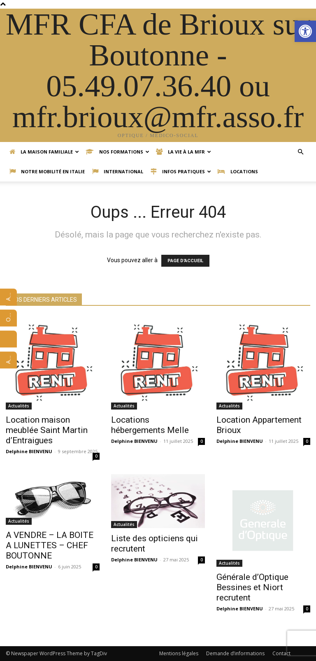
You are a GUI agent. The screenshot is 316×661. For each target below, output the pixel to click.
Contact (281, 653)
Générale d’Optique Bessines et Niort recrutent (252, 587)
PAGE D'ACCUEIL (185, 260)
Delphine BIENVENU (29, 451)
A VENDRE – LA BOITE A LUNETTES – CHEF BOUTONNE (49, 545)
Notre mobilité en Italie (47, 171)
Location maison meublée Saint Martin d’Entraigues (47, 430)
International (117, 171)
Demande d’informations (235, 653)
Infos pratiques (181, 171)
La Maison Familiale (44, 152)
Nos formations (117, 152)
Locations (238, 171)
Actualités (18, 406)
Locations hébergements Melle (150, 425)
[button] (305, 31)
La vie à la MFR (183, 152)
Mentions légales (178, 653)
